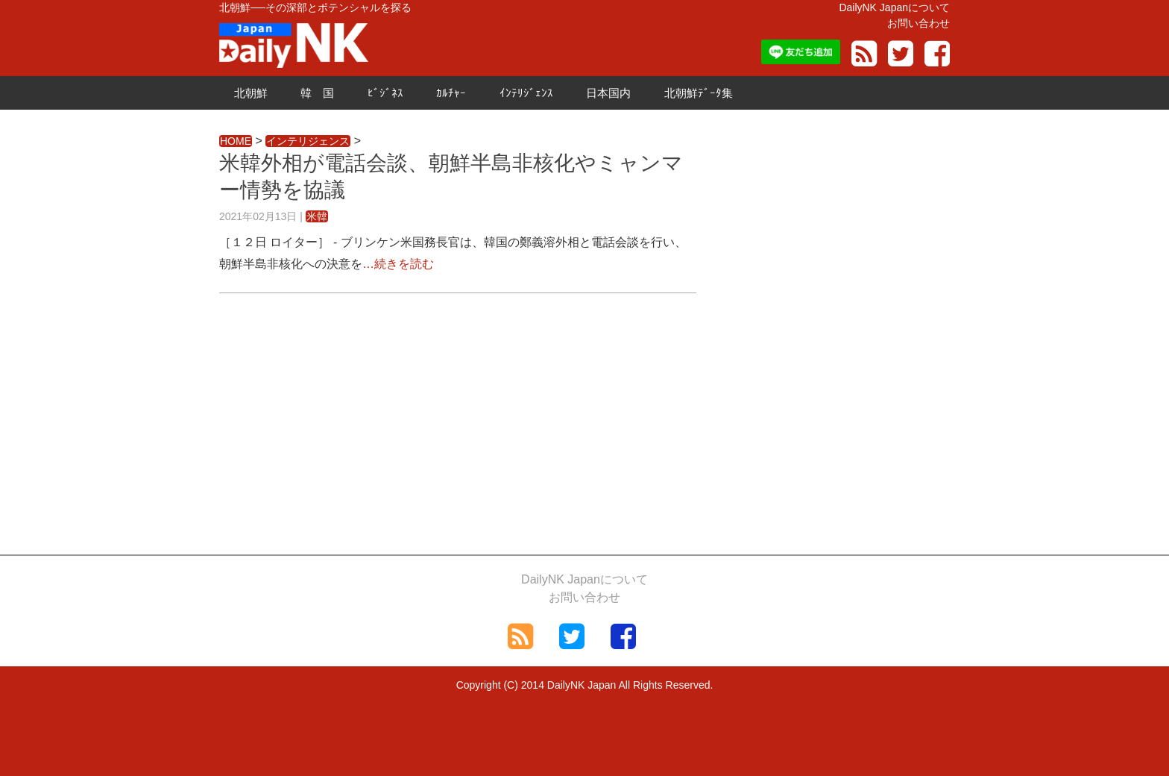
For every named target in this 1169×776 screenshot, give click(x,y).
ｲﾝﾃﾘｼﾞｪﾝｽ (526, 93)
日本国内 (608, 93)
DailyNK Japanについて (894, 7)
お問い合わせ (918, 23)
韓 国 (317, 93)
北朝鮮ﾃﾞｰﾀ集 (698, 93)
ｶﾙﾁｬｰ (451, 93)
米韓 (316, 216)
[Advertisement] (457, 420)
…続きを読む (398, 263)
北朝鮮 (251, 93)
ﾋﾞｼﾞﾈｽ (385, 93)
